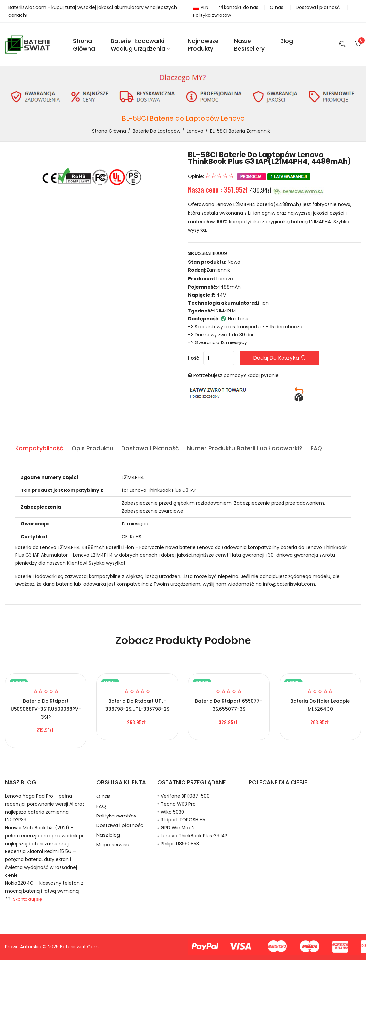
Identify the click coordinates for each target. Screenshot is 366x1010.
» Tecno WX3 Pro (176, 806)
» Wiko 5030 (170, 814)
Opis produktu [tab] (93, 450)
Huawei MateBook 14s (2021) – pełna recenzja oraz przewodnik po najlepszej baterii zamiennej (45, 837)
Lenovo (195, 132)
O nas (277, 7)
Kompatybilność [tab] (39, 450)
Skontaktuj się (27, 901)
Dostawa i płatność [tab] (151, 450)
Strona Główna (84, 45)
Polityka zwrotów (212, 15)
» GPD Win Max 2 (176, 829)
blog (286, 41)
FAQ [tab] (319, 450)
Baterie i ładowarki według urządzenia (140, 45)
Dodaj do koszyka (286, 360)
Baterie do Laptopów (156, 132)
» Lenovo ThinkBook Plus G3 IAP (192, 837)
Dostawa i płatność (318, 7)
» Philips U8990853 (178, 845)
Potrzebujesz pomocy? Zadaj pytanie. (236, 377)
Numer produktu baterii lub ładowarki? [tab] (247, 450)
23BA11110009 (213, 255)
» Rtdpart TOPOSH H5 (181, 821)
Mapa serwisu (113, 851)
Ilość (193, 360)
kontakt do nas (238, 7)
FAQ (101, 809)
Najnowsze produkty (203, 45)
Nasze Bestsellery (249, 45)
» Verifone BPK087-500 (183, 798)
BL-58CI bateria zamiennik (240, 132)
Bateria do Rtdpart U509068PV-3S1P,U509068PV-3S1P (46, 711)
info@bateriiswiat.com (289, 586)
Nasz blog (108, 841)
